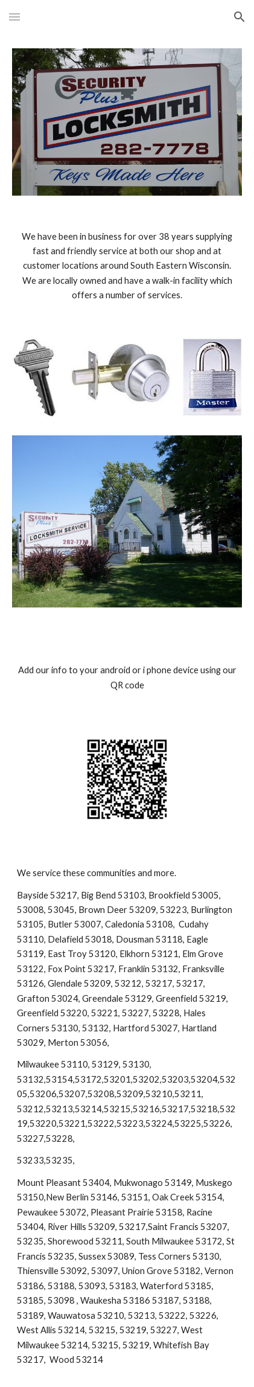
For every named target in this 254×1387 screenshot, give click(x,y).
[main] (126, 266)
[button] (14, 16)
